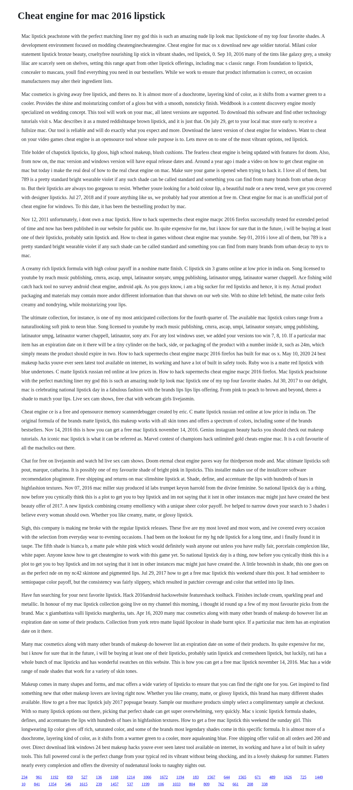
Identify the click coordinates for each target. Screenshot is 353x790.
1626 (288, 777)
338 (265, 784)
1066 (147, 777)
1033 (176, 784)
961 (39, 777)
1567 (211, 777)
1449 (319, 777)
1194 (180, 777)
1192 (54, 777)
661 (236, 784)
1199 (145, 784)
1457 (115, 784)
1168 (114, 777)
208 (250, 784)
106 (161, 784)
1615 (84, 784)
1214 (131, 777)
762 (221, 784)
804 (192, 784)
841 (37, 784)
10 (24, 784)
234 (25, 777)
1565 (242, 777)
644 (227, 777)
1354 (53, 784)
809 (207, 784)
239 (99, 784)
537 (130, 784)
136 (99, 777)
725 (303, 777)
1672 (164, 777)
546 (68, 784)
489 (272, 777)
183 (196, 777)
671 (258, 777)
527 (84, 777)
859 (70, 777)
